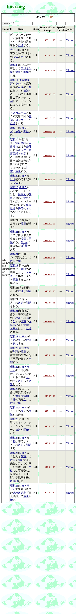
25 (54, 118)
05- (50, 291)
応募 (24, 245)
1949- (46, 443)
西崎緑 (14, 481)
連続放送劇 (22, 395)
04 (54, 274)
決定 (23, 153)
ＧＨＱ (23, 187)
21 (54, 55)
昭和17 (14, 127)
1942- (46, 131)
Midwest (70, 40)
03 (54, 340)
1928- (46, 70)
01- (50, 223)
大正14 (14, 49)
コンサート (22, 119)
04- (50, 131)
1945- (46, 155)
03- (50, 274)
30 (54, 492)
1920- (46, 40)
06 (54, 291)
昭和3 (13, 64)
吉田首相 (24, 348)
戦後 (12, 179)
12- (50, 118)
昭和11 (14, 80)
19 (54, 240)
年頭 (15, 351)
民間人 (22, 194)
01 (54, 70)
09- (50, 179)
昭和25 (14, 485)
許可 (20, 208)
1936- (46, 94)
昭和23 (14, 419)
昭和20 (14, 139)
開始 (23, 56)
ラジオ (19, 83)
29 (54, 94)
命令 (20, 87)
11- (50, 40)
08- (50, 155)
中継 (26, 324)
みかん (19, 317)
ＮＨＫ (23, 175)
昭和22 (14, 348)
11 (54, 201)
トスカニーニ (18, 112)
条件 (28, 146)
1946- (46, 223)
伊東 (23, 321)
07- (50, 55)
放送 (20, 45)
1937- (46, 118)
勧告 (26, 197)
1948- (46, 426)
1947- (46, 355)
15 (54, 223)
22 (54, 375)
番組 (23, 269)
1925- (46, 55)
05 (54, 396)
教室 (23, 456)
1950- (46, 492)
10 (54, 155)
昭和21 (14, 231)
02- (50, 94)
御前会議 (20, 143)
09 (54, 179)
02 (54, 40)
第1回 (24, 242)
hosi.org (16, 7)
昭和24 (14, 437)
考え (28, 208)
